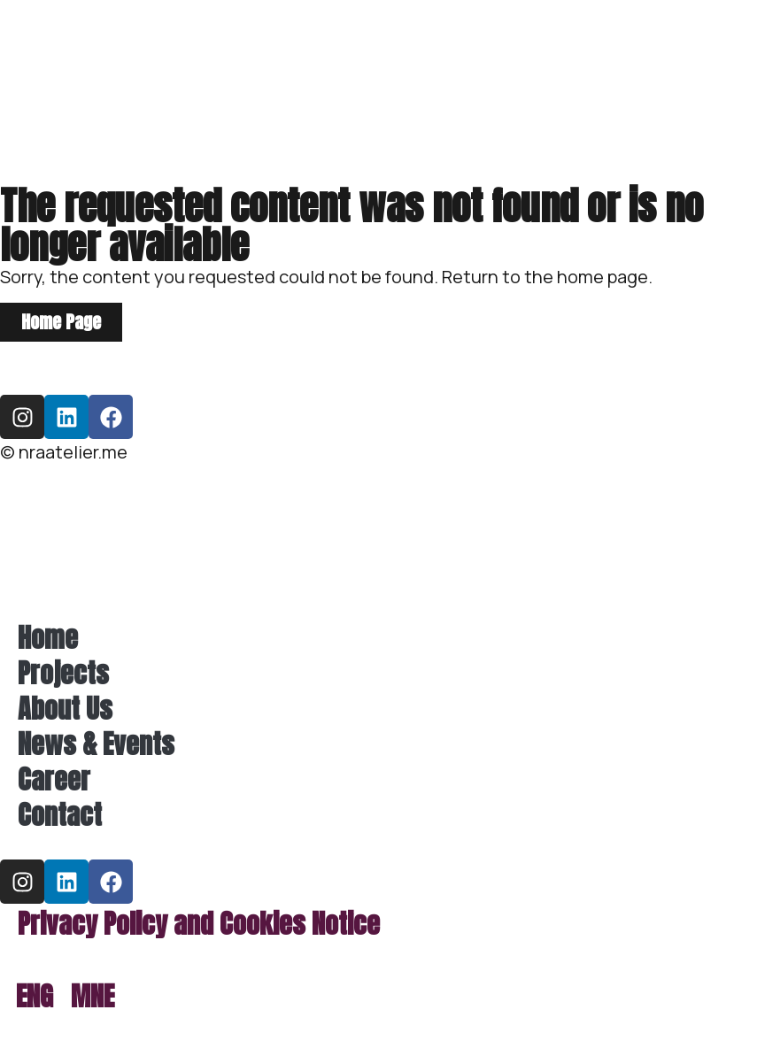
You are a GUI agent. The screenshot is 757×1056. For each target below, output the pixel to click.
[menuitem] (34, 996)
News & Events (96, 744)
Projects (63, 673)
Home (48, 638)
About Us (65, 709)
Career (54, 780)
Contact (60, 815)
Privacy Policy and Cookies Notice (199, 924)
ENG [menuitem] (34, 996)
